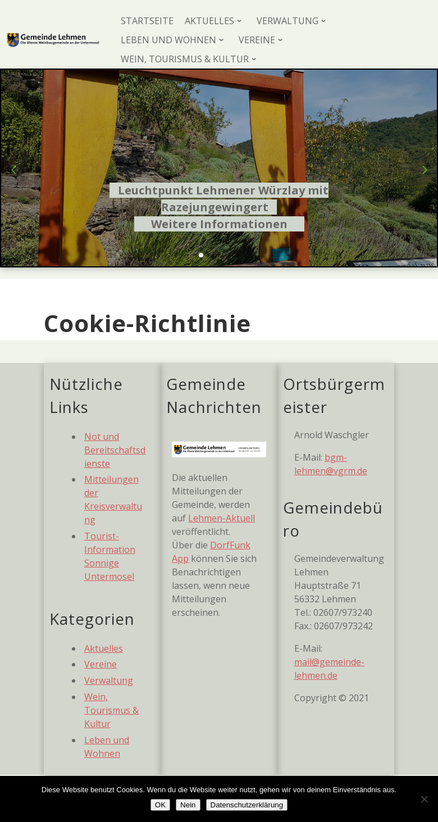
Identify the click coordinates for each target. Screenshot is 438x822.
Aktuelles (103, 648)
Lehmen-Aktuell (221, 518)
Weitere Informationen (219, 223)
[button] (201, 255)
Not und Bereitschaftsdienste (114, 450)
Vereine (100, 664)
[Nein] (424, 799)
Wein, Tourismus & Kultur (111, 710)
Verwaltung (108, 680)
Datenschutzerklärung (247, 805)
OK (160, 805)
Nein (187, 805)
